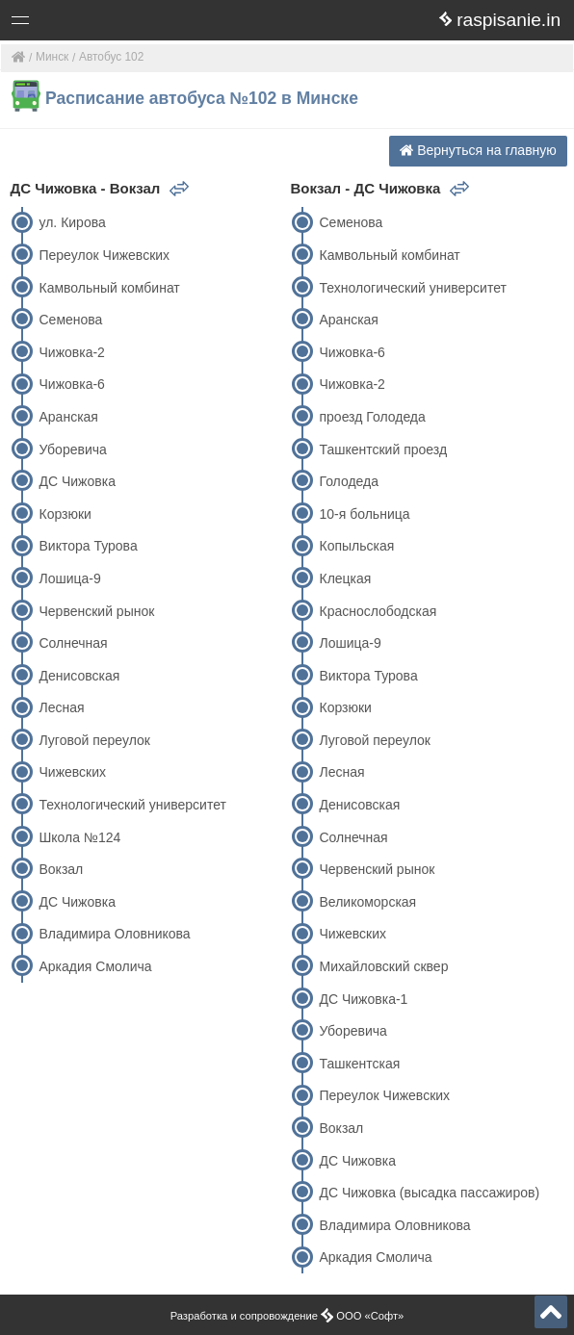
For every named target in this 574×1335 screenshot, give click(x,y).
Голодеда (348, 481)
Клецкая (345, 578)
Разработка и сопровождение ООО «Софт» (287, 1316)
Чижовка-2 (71, 352)
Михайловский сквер (383, 966)
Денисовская (79, 675)
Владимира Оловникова (114, 933)
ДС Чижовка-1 (363, 999)
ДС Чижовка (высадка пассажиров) (429, 1192)
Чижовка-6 (71, 384)
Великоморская (367, 902)
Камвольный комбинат (109, 287)
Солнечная (73, 643)
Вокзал (61, 869)
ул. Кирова (72, 222)
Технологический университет (132, 804)
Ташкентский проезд (383, 449)
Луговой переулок (94, 740)
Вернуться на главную (478, 150)
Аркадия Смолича (95, 966)
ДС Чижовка (77, 481)
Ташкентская (359, 1063)
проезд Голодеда (372, 416)
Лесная (61, 707)
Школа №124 (79, 837)
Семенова (70, 319)
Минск (52, 57)
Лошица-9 (69, 578)
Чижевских (72, 772)
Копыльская (356, 545)
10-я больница (364, 514)
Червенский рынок (96, 611)
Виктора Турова (88, 545)
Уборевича (72, 449)
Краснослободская (377, 611)
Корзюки (65, 514)
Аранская (68, 416)
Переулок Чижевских (104, 255)
